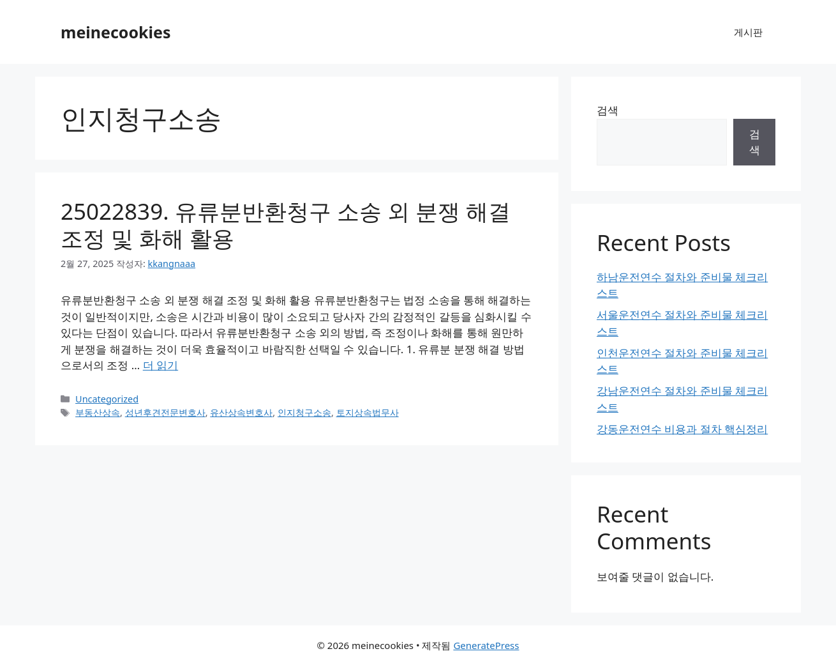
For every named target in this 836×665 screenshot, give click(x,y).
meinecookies (116, 32)
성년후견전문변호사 (165, 412)
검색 (607, 110)
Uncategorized (106, 399)
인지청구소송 (304, 412)
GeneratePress (486, 645)
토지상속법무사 (367, 412)
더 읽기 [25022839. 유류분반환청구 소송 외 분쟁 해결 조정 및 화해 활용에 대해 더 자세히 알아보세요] (160, 365)
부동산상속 (97, 412)
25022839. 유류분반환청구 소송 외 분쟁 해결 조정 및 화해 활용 (286, 224)
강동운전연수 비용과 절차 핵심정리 (682, 429)
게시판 (748, 32)
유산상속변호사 (241, 412)
